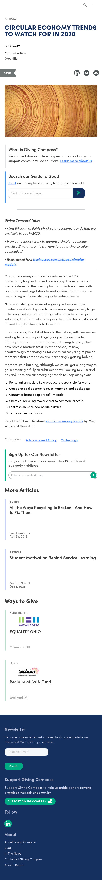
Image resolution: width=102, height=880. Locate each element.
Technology (69, 440)
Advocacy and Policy (41, 440)
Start (12, 183)
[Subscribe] (93, 475)
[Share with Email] (96, 73)
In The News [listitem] (13, 853)
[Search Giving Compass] (85, 5)
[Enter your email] (52, 475)
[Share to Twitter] (86, 73)
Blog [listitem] (8, 848)
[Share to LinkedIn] (77, 73)
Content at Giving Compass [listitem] (24, 859)
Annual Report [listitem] (14, 865)
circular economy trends (64, 420)
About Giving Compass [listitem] (20, 842)
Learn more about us (76, 160)
